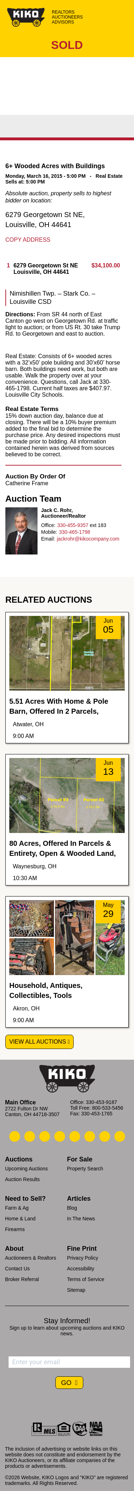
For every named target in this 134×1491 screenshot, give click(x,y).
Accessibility (80, 1268)
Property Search (85, 1168)
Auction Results (22, 1179)
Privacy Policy (82, 1258)
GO (67, 1382)
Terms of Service (85, 1279)
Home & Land (20, 1218)
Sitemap (76, 1290)
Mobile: (49, 532)
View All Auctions (37, 1042)
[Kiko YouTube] (104, 1136)
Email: (48, 539)
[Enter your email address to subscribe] (69, 1362)
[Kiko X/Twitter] (89, 1136)
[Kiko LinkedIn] (74, 1136)
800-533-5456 (107, 1108)
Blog (72, 1208)
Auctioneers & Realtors (30, 1258)
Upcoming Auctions (26, 1168)
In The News (81, 1218)
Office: (48, 525)
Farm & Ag (17, 1208)
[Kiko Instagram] (119, 1136)
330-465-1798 (74, 532)
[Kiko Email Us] (29, 1136)
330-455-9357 (72, 525)
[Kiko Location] (44, 1136)
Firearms (15, 1229)
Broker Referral (22, 1279)
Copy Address (27, 240)
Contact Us (17, 1268)
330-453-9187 (101, 1102)
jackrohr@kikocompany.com (88, 539)
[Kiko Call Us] (14, 1136)
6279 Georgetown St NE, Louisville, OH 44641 (45, 220)
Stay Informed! (67, 1321)
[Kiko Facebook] (59, 1136)
